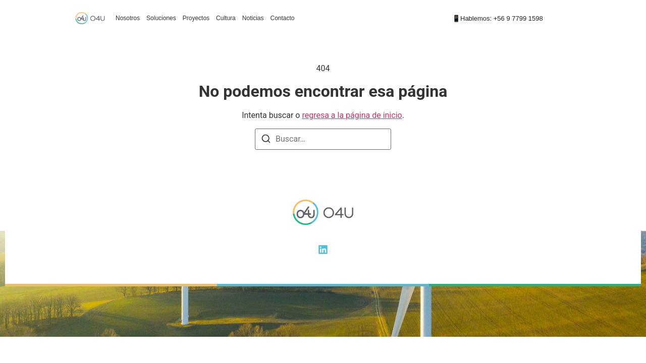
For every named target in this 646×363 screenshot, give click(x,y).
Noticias (253, 18)
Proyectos (196, 18)
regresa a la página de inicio (352, 115)
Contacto (282, 18)
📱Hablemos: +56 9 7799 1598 (497, 18)
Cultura (226, 18)
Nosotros (128, 18)
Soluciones (161, 18)
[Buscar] (266, 140)
